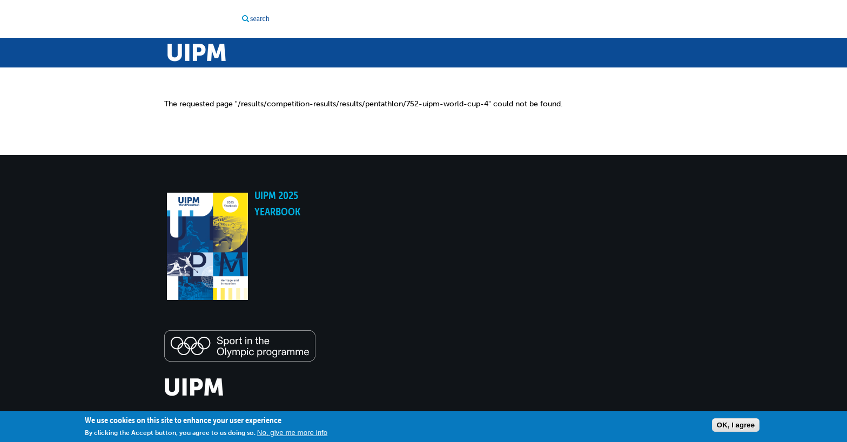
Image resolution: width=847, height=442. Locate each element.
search (260, 19)
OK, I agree (736, 425)
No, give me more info (292, 433)
